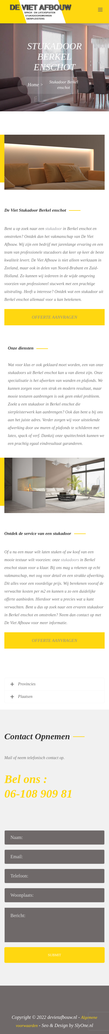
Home (33, 84)
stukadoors (70, 560)
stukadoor (53, 229)
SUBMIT (54, 955)
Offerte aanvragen (54, 317)
